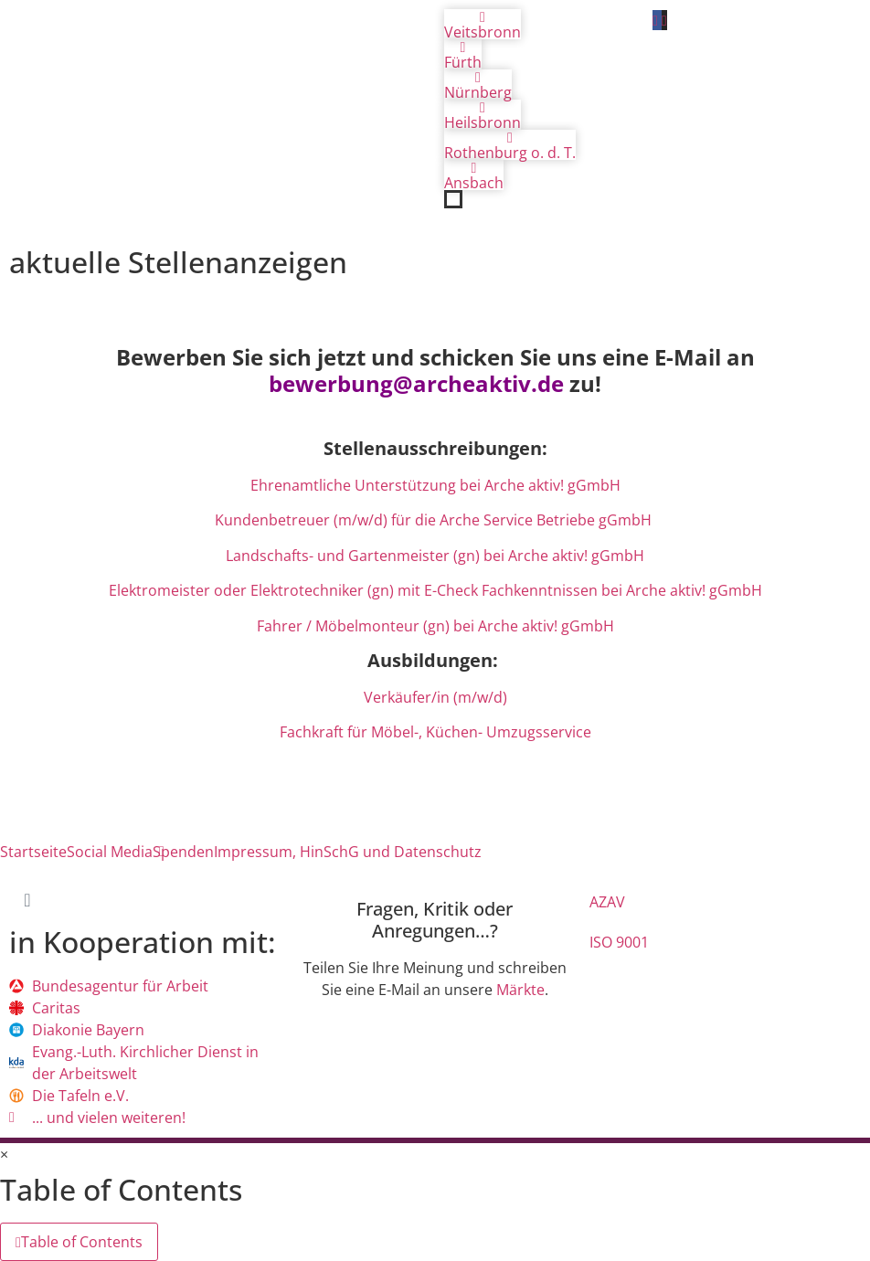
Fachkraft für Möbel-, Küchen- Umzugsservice (435, 732)
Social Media (110, 852)
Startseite (33, 852)
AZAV (607, 902)
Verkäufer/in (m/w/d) (435, 697)
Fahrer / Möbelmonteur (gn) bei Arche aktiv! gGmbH (435, 626)
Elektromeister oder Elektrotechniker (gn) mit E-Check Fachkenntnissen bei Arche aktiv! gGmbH (435, 590)
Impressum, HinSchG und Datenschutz (348, 852)
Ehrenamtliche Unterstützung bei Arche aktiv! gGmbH (435, 485)
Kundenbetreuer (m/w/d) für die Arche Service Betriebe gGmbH (435, 520)
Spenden (183, 852)
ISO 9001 (619, 942)
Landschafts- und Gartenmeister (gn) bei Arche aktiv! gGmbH (435, 556)
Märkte (520, 990)
